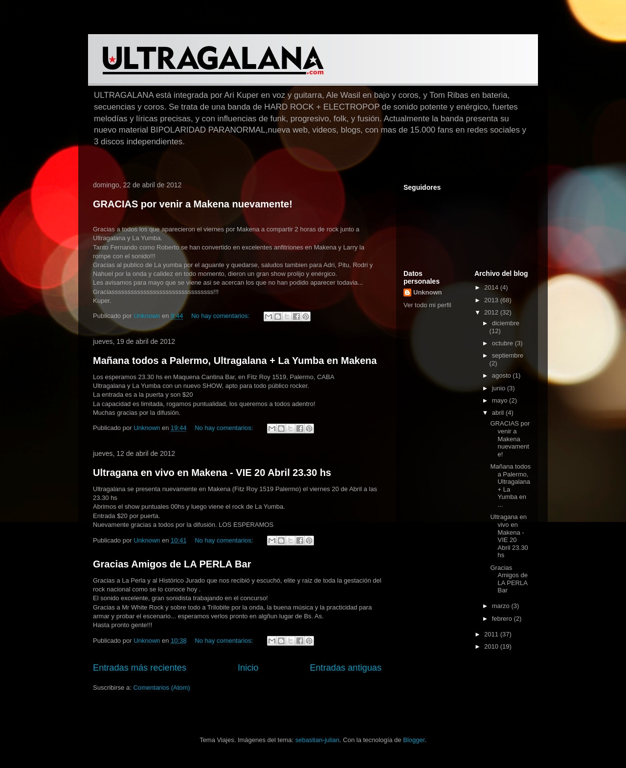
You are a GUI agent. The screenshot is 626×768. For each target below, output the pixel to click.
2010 (492, 646)
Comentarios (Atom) (161, 687)
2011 (492, 634)
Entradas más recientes (139, 668)
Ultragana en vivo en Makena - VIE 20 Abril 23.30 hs (212, 472)
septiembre (507, 355)
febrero (503, 618)
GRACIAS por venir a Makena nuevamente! (192, 204)
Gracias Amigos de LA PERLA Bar (172, 564)
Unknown (427, 292)
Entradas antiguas (345, 668)
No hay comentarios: (221, 315)
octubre (503, 343)
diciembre (505, 323)
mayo (500, 400)
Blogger (414, 740)
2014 (492, 287)
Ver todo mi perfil (427, 305)
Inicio (248, 668)
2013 (492, 300)
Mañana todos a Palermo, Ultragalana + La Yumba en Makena (235, 360)
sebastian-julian (317, 740)
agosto (502, 375)
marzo (502, 606)
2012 (492, 312)
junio (499, 388)
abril (499, 412)
